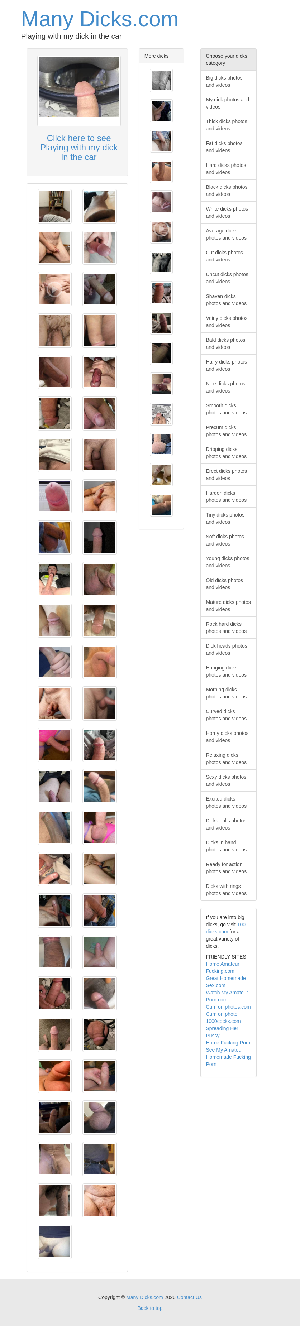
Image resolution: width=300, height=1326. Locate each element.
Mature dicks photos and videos (228, 605)
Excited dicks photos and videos (226, 802)
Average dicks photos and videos (226, 234)
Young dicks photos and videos (227, 562)
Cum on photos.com (228, 1007)
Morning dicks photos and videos (226, 693)
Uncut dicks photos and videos (227, 278)
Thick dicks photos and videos (226, 125)
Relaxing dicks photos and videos (226, 758)
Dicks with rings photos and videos (226, 889)
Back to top (149, 1308)
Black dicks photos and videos (227, 190)
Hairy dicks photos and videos (226, 365)
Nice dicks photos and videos (226, 387)
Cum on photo (222, 1014)
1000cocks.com (223, 1021)
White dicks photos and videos (227, 212)
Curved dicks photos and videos (226, 714)
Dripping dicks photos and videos (226, 452)
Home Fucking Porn (228, 1043)
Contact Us (189, 1297)
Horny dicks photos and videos (227, 736)
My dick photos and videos (227, 103)
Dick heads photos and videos (226, 649)
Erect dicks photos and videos (226, 474)
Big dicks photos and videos (224, 81)
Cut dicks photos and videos (224, 256)
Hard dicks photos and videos (226, 168)
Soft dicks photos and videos (225, 540)
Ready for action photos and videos (226, 867)
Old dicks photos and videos (224, 583)
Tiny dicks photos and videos (225, 518)
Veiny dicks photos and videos (227, 321)
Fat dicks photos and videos (224, 146)
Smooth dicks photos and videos (226, 409)
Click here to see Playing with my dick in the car (79, 147)
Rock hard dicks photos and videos (226, 627)
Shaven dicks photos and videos (226, 299)
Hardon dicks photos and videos (226, 496)
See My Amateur (224, 1050)
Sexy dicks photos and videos (226, 780)
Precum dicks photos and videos (226, 430)
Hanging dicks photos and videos (226, 671)
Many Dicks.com (100, 19)
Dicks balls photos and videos (226, 824)
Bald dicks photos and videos (226, 343)
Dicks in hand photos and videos (226, 846)
